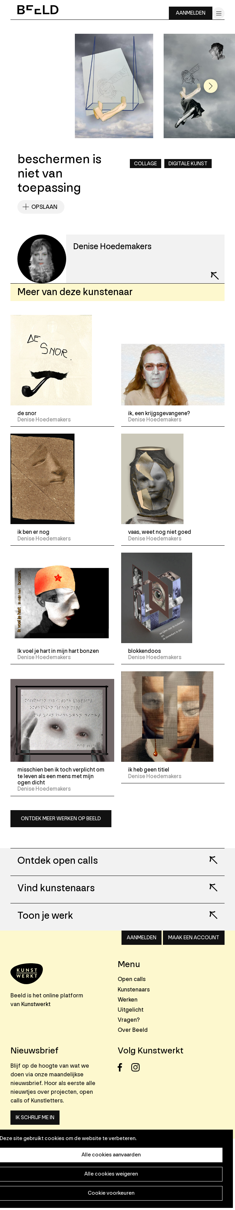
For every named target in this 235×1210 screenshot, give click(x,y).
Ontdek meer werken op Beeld (61, 818)
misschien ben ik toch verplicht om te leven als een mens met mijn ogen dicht (60, 776)
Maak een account (193, 937)
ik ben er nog (33, 532)
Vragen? (129, 1019)
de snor (27, 413)
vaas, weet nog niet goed (159, 532)
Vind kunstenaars (56, 888)
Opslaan (44, 207)
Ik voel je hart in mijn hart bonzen (58, 651)
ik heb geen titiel (148, 769)
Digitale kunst (188, 163)
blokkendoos (144, 651)
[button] (211, 86)
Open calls (132, 979)
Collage (145, 163)
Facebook (124, 1067)
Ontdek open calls (57, 861)
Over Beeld (133, 1030)
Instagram (137, 1067)
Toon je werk (45, 916)
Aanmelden (190, 13)
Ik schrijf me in (35, 1117)
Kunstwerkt (35, 1004)
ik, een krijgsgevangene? (159, 413)
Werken (128, 999)
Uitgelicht (130, 1009)
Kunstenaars (134, 989)
